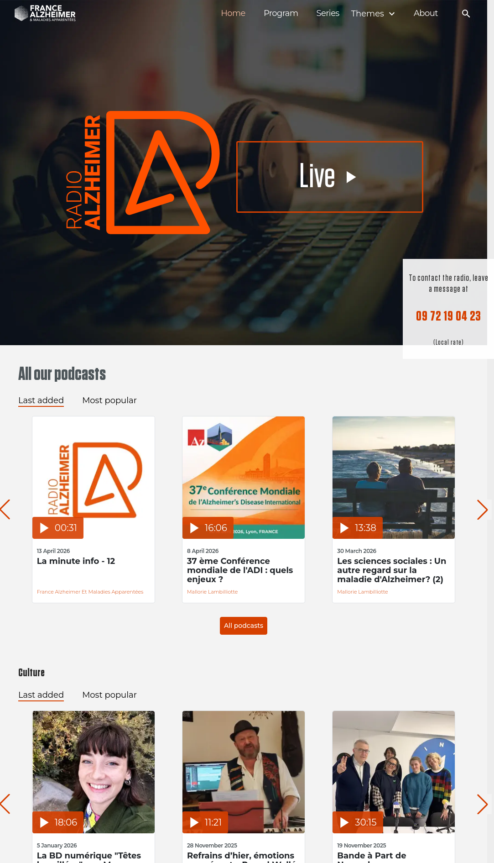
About (426, 13)
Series (327, 13)
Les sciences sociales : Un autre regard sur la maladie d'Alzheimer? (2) (391, 570)
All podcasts (243, 625)
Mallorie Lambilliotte (212, 592)
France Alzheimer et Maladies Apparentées (90, 592)
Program (281, 13)
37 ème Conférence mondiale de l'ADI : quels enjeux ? (240, 570)
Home (233, 13)
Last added (41, 400)
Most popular (109, 400)
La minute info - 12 (76, 561)
